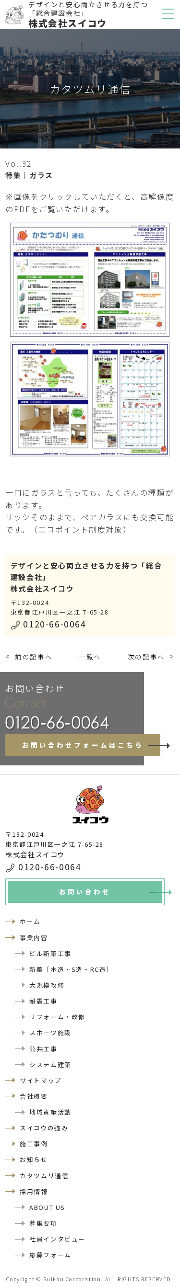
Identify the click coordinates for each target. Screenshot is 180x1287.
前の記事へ (33, 656)
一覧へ (90, 656)
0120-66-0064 (54, 624)
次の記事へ (146, 656)
